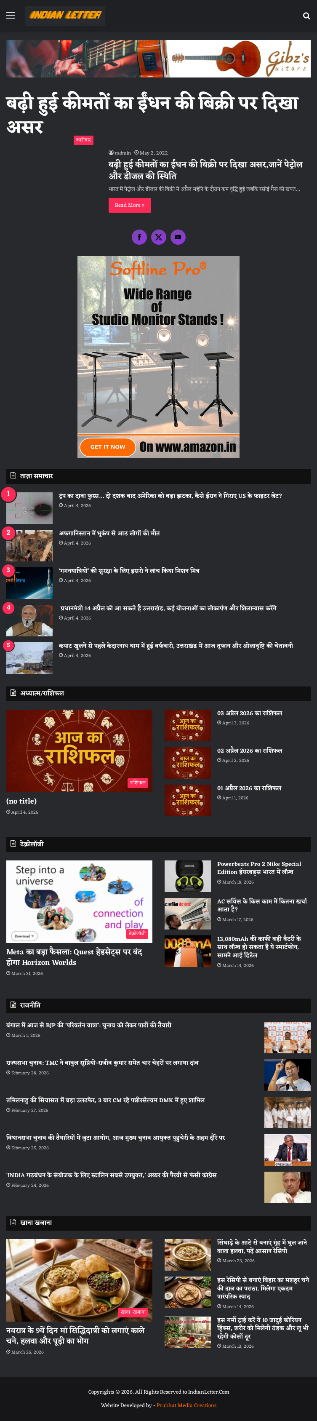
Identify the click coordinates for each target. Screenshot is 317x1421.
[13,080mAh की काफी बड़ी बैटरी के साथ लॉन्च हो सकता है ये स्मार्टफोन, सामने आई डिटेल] (188, 951)
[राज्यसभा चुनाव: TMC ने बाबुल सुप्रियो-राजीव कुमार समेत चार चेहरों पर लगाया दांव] (287, 1075)
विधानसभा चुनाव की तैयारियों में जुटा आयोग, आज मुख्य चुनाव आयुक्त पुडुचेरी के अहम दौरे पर (115, 1138)
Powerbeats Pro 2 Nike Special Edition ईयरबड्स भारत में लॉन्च (259, 868)
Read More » (130, 205)
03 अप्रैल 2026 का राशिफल (249, 713)
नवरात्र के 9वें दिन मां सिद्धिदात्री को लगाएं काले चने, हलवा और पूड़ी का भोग (75, 1336)
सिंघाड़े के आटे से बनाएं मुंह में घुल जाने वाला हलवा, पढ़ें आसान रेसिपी (262, 1247)
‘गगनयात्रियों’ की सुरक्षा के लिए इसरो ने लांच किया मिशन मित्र (129, 571)
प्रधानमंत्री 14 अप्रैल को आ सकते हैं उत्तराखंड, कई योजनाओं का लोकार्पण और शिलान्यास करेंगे (168, 609)
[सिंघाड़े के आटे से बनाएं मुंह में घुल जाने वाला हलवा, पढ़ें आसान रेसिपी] (188, 1255)
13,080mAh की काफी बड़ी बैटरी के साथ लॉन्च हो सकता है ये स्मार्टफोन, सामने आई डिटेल (259, 947)
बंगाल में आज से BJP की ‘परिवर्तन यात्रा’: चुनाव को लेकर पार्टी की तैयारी (88, 1025)
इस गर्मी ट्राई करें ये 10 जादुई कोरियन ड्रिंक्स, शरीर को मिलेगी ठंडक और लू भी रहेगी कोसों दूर (263, 1328)
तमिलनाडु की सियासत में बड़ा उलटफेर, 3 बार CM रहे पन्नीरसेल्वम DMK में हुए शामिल (105, 1100)
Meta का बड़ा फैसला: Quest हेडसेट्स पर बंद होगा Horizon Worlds (74, 958)
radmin (123, 153)
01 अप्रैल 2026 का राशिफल (249, 788)
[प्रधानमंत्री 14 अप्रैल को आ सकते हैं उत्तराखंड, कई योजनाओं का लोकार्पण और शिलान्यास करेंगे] (29, 620)
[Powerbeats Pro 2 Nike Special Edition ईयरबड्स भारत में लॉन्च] (188, 876)
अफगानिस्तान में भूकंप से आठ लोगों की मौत (109, 534)
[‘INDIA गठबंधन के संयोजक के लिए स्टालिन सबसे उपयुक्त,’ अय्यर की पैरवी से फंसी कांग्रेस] (287, 1187)
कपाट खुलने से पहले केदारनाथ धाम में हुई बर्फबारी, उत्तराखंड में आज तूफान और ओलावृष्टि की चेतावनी (176, 646)
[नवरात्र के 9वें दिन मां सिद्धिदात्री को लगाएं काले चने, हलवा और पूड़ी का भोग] (79, 1280)
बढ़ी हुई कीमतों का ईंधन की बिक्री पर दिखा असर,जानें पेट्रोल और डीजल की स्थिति (206, 171)
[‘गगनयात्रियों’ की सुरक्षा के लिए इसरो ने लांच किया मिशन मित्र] (29, 583)
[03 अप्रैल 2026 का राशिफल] (188, 725)
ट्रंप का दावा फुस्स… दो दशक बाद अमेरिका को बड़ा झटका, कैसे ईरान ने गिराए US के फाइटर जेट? (170, 496)
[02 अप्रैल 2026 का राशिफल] (188, 763)
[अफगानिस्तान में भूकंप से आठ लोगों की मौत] (29, 545)
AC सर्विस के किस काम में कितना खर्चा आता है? (262, 906)
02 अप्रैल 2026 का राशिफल (249, 751)
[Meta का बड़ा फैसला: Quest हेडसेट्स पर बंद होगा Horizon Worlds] (79, 901)
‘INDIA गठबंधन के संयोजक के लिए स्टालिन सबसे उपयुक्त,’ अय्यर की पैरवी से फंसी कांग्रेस (111, 1175)
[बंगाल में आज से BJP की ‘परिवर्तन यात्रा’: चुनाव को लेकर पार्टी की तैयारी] (287, 1037)
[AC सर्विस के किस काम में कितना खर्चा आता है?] (188, 914)
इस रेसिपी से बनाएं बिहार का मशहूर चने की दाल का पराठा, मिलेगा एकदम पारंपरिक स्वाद (263, 1288)
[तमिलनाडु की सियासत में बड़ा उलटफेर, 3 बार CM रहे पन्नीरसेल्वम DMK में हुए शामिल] (287, 1112)
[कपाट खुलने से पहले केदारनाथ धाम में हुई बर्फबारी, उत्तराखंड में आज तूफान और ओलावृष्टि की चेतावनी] (29, 658)
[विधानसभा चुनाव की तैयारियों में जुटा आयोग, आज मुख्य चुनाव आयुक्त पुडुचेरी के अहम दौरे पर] (287, 1150)
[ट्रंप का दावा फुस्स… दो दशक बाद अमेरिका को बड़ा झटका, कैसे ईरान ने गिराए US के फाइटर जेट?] (29, 508)
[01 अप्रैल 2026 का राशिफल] (188, 800)
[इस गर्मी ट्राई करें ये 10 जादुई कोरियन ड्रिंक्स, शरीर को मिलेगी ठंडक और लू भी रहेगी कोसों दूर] (188, 1332)
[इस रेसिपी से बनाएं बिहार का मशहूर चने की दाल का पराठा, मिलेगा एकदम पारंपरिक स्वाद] (188, 1292)
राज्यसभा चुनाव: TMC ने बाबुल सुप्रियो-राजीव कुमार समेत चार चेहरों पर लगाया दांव (102, 1063)
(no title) (21, 801)
